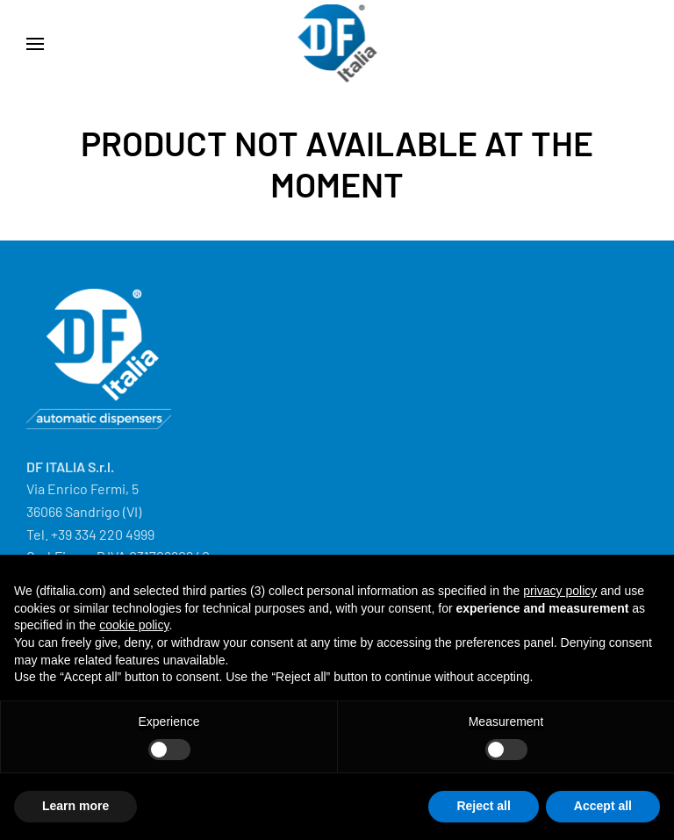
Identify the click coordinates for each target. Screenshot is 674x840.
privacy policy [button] (560, 591)
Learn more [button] (75, 806)
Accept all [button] (603, 806)
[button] (35, 44)
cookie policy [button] (133, 625)
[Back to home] (337, 44)
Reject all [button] (483, 806)
